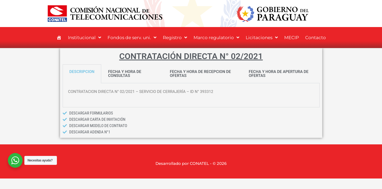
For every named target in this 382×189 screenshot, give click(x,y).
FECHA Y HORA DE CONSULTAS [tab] (124, 73)
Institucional (84, 37)
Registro (175, 37)
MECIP (291, 37)
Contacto (315, 37)
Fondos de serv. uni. (132, 37)
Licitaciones (262, 37)
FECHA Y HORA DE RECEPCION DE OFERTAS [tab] (200, 73)
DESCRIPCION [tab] (82, 71)
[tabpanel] (191, 95)
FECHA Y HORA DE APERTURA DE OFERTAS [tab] (279, 73)
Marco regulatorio (216, 37)
